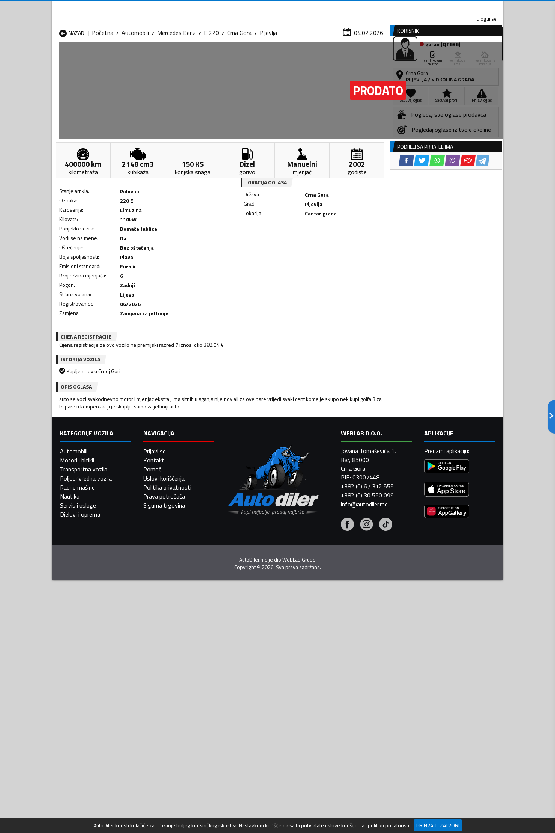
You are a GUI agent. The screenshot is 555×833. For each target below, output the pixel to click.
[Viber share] (314, 248)
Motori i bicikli (77, 814)
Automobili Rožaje (244, 713)
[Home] (59, 58)
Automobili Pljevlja (325, 704)
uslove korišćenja (344, 825)
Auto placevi (197, 58)
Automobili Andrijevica (87, 677)
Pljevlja (268, 73)
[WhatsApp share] (298, 248)
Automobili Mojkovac (328, 695)
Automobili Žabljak (244, 722)
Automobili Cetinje (163, 686)
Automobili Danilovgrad (250, 686)
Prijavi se (154, 805)
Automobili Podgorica (167, 713)
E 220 (211, 73)
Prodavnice (145, 58)
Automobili (135, 73)
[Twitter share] (283, 248)
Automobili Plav (241, 704)
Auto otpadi (297, 58)
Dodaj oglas (478, 58)
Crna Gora (239, 73)
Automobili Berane (244, 677)
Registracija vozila (417, 58)
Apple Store (277, 7)
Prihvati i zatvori (437, 825)
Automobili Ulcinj (80, 722)
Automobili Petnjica (164, 704)
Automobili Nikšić (80, 704)
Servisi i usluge (353, 58)
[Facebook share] (267, 248)
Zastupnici (247, 58)
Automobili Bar (159, 677)
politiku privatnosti (388, 825)
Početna (102, 73)
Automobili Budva (81, 686)
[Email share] (329, 248)
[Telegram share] (343, 248)
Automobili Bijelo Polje (330, 677)
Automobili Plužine (82, 713)
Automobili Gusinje (325, 686)
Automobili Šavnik (162, 722)
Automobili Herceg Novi (89, 695)
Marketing (369, 7)
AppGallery (325, 7)
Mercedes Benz (176, 73)
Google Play (227, 7)
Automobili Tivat (323, 713)
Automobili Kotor (243, 695)
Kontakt (409, 7)
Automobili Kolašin (163, 695)
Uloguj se (450, 7)
